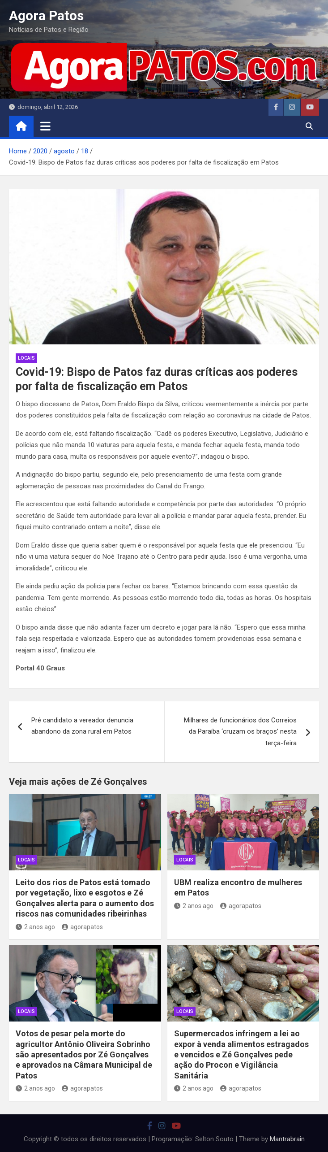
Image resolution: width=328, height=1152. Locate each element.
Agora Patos (46, 15)
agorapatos (82, 926)
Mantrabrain (287, 1139)
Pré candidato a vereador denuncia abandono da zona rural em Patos (82, 726)
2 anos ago (35, 926)
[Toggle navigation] (45, 126)
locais (26, 358)
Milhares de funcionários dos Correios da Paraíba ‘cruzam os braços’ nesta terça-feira (240, 731)
